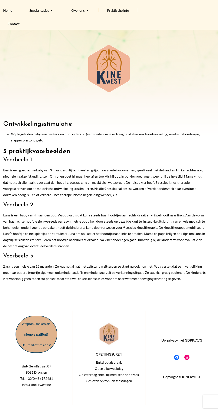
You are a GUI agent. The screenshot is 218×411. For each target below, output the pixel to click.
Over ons (78, 10)
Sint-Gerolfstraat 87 (36, 366)
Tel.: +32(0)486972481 (36, 378)
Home (7, 10)
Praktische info (118, 10)
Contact (14, 24)
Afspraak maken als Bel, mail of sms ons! (36, 334)
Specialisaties (39, 10)
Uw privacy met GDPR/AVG (181, 340)
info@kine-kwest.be (36, 385)
